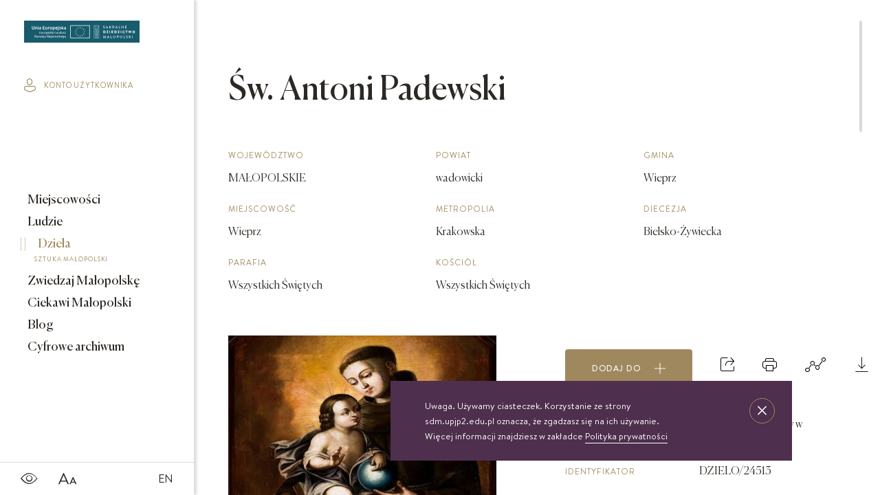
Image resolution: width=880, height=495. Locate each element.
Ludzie (44, 222)
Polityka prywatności (626, 436)
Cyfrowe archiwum (74, 347)
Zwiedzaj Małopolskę (82, 281)
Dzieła (87, 252)
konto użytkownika (78, 85)
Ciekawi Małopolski (78, 303)
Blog (39, 325)
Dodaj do (629, 368)
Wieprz (244, 232)
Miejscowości (62, 200)
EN (165, 478)
